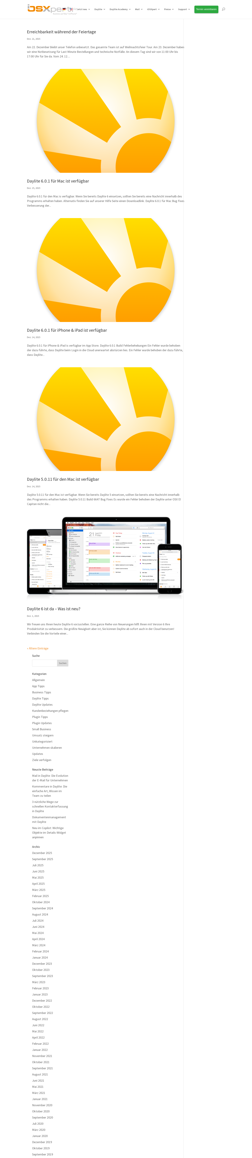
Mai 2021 (194, 462)
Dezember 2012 (199, 960)
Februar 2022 (197, 419)
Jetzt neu (82, 9)
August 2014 (197, 843)
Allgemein (195, 55)
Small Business (198, 104)
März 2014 (195, 874)
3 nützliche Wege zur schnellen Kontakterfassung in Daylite (207, 181)
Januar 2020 (196, 511)
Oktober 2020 (197, 486)
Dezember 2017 (199, 616)
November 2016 (199, 696)
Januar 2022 (196, 425)
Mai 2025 (194, 253)
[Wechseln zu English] (135, 1149)
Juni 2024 (195, 302)
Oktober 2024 (197, 277)
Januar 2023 (196, 370)
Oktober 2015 (197, 769)
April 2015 (195, 806)
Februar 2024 (197, 326)
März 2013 (195, 942)
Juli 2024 (194, 296)
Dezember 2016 (199, 689)
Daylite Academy (119, 9)
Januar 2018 (196, 609)
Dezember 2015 (199, 763)
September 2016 (199, 708)
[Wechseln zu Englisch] (71, 13)
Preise (167, 9)
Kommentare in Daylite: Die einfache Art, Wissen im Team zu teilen (206, 166)
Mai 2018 (194, 585)
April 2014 (195, 868)
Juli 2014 (194, 849)
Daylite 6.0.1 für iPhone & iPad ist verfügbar (67, 315)
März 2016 (195, 745)
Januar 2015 (196, 819)
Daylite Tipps (197, 73)
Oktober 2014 (197, 831)
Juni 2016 (195, 726)
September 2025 (199, 234)
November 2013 (199, 899)
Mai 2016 (194, 733)
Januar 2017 (196, 683)
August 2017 (197, 640)
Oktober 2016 (197, 702)
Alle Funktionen (37, 1070)
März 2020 (195, 505)
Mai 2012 (194, 1003)
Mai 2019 (194, 542)
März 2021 (195, 468)
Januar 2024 (196, 333)
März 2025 (195, 265)
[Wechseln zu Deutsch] (117, 1149)
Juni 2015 (195, 794)
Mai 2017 (194, 659)
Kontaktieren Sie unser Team (107, 1037)
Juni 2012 (195, 997)
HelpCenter (166, 1037)
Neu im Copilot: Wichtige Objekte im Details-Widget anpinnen (206, 207)
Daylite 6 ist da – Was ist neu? (53, 580)
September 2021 (199, 443)
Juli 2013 (194, 923)
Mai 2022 (194, 406)
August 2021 (197, 450)
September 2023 (199, 351)
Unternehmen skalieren (204, 123)
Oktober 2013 (197, 905)
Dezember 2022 (199, 376)
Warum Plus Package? (41, 1063)
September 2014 (199, 837)
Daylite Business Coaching (95, 1063)
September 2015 (199, 776)
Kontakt (85, 1115)
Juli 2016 (194, 720)
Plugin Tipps (197, 92)
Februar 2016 (197, 751)
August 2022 (197, 394)
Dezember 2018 (199, 560)
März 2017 (195, 671)
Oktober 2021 (197, 437)
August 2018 (197, 573)
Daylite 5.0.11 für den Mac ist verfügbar (63, 456)
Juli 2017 (194, 646)
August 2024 (197, 290)
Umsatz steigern (199, 110)
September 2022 (199, 388)
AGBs (117, 1115)
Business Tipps (198, 67)
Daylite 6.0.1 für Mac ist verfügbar (58, 173)
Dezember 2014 (199, 825)
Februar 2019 (197, 554)
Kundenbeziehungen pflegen (207, 86)
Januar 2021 (196, 474)
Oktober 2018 (197, 566)
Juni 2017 (195, 653)
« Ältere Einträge (37, 619)
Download (85, 1093)
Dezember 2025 (199, 228)
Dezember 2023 (199, 339)
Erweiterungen (36, 1078)
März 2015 (195, 812)
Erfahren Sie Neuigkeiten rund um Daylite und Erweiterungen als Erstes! (203, 1067)
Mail (137, 9)
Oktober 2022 (197, 382)
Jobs (134, 1093)
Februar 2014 (197, 880)
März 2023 (195, 357)
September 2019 (199, 529)
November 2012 (199, 966)
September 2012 (199, 979)
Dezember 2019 (199, 517)
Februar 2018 (197, 603)
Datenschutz (133, 1115)
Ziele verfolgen (198, 135)
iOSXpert (152, 9)
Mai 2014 (194, 862)
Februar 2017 (197, 677)
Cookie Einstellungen (158, 1115)
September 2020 (199, 493)
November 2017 (199, 622)
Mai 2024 (194, 308)
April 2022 (195, 413)
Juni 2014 (195, 856)
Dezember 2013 (199, 892)
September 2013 (199, 911)
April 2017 (195, 665)
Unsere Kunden (141, 1070)
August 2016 (197, 714)
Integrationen (36, 1086)
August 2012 (197, 985)
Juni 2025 (195, 246)
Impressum (101, 1115)
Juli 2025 (194, 240)
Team (135, 1086)
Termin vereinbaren (143, 1063)
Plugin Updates (198, 98)
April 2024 (195, 314)
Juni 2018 (195, 579)
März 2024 (195, 320)
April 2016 (195, 739)
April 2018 (195, 591)
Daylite (98, 9)
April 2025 (195, 259)
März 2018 (195, 597)
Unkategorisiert (199, 116)
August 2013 (197, 917)
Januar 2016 (196, 757)
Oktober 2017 (197, 628)
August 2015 (197, 782)
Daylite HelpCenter (91, 1078)
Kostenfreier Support (92, 1086)
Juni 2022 (195, 400)
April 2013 (195, 936)
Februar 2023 (197, 363)
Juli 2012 (194, 991)
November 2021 (199, 431)
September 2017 (199, 634)
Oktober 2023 (197, 345)
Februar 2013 (197, 948)
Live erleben (34, 1093)
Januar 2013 (196, 954)
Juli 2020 (194, 499)
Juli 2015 (194, 788)
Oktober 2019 (197, 523)
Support (182, 9)
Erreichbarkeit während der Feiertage (61, 32)
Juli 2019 (194, 536)
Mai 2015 (194, 800)
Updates (194, 129)
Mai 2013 (194, 929)
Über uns (137, 1078)
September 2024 (199, 283)
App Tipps (195, 61)
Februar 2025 (197, 271)
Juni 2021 (195, 456)
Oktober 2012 (197, 972)
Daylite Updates (199, 80)
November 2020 (199, 480)
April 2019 (195, 548)
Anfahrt (136, 1101)
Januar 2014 (196, 886)
